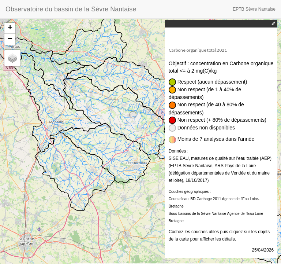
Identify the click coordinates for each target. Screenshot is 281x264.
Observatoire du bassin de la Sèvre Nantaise (70, 9)
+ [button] (10, 28)
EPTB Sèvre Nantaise (254, 9)
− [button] (10, 39)
